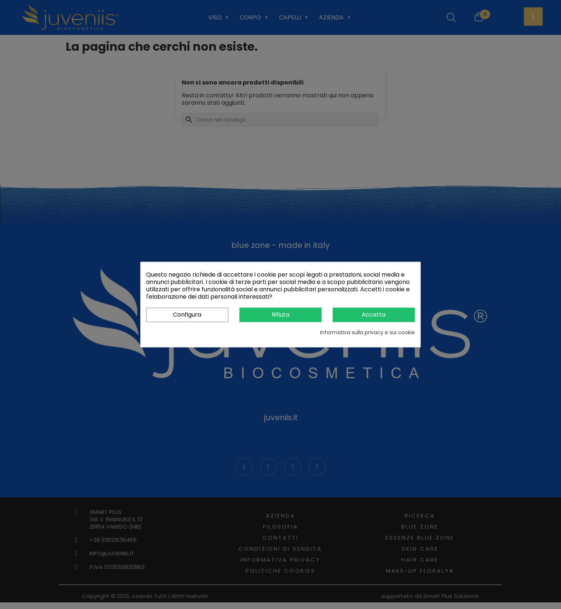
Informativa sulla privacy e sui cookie (367, 332)
